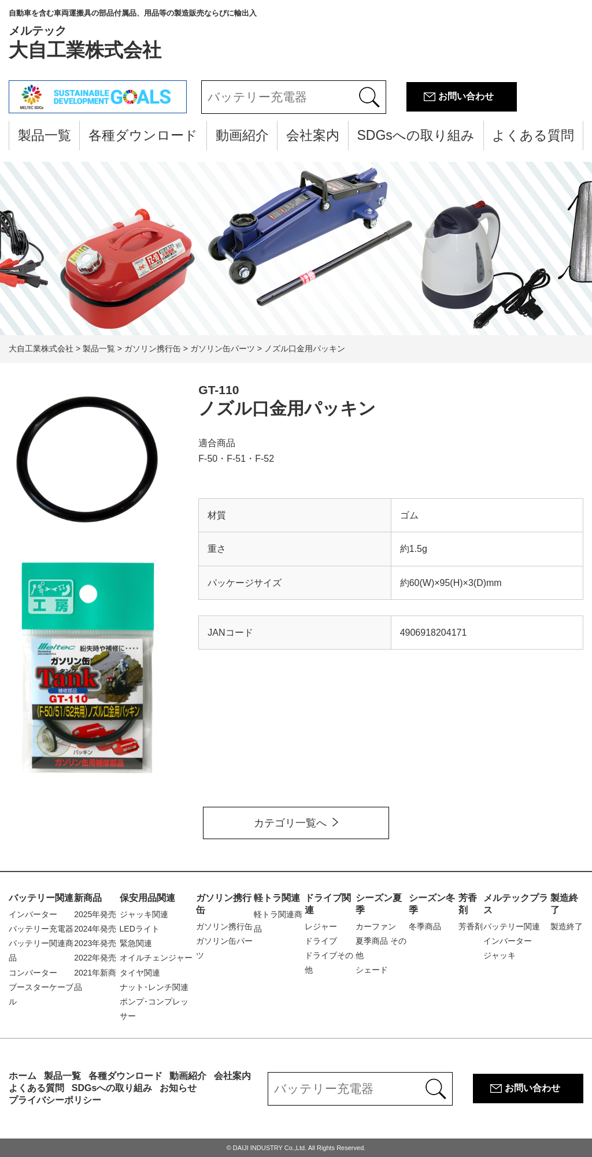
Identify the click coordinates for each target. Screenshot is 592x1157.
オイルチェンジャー (156, 957)
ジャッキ (499, 955)
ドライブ (321, 940)
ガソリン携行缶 (224, 926)
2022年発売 (95, 957)
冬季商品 (425, 926)
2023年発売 (95, 943)
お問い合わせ (466, 96)
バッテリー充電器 (41, 928)
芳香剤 (470, 926)
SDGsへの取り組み (415, 135)
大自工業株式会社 (133, 35)
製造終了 (566, 926)
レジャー (321, 926)
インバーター (33, 914)
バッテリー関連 (41, 898)
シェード (372, 969)
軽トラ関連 (277, 898)
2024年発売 (95, 928)
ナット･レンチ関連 (154, 987)
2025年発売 (95, 914)
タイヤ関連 (140, 972)
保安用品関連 (147, 898)
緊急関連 (136, 943)
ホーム (22, 1076)
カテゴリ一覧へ (290, 823)
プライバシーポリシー (55, 1100)
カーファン (376, 926)
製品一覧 (44, 135)
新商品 (88, 898)
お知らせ (178, 1088)
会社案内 (312, 135)
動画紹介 (242, 135)
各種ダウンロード (143, 135)
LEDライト (140, 928)
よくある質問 (533, 135)
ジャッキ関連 (144, 914)
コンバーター (33, 972)
